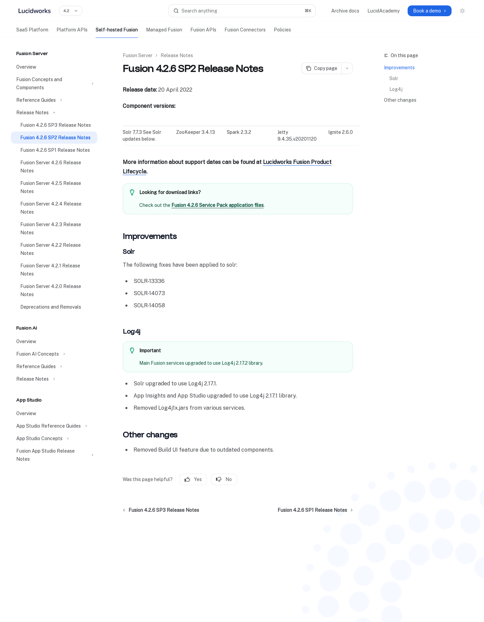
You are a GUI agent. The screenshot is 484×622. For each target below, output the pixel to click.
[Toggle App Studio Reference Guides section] (54, 426)
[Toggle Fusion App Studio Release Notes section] (54, 455)
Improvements (399, 67)
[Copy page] (321, 68)
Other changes (400, 100)
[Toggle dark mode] (462, 10)
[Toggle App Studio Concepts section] (54, 438)
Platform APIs (72, 32)
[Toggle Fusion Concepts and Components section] (54, 83)
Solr (393, 78)
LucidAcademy (383, 11)
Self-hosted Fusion (117, 32)
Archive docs (345, 11)
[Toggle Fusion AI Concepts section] (54, 354)
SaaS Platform (32, 32)
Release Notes (177, 55)
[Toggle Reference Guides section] (54, 100)
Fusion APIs (203, 32)
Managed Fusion (164, 32)
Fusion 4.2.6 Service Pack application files (217, 205)
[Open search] (242, 11)
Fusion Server (137, 55)
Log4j (396, 89)
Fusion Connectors (245, 32)
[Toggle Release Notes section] (54, 112)
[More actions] (347, 68)
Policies (282, 32)
